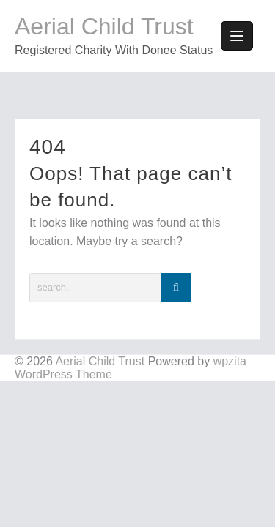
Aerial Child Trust (104, 26)
